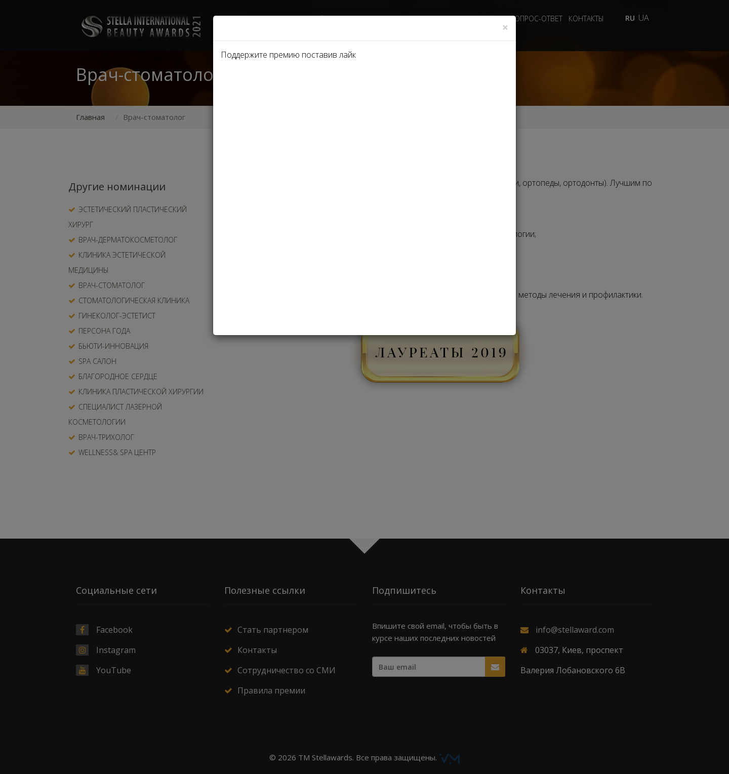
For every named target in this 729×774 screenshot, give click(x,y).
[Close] (505, 27)
